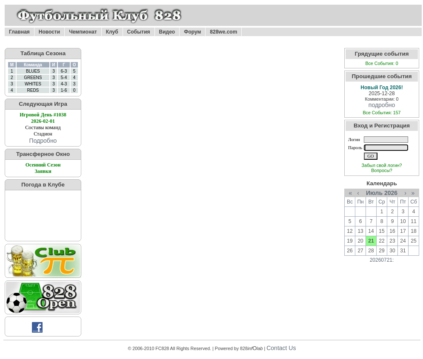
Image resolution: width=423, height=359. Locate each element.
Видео (167, 32)
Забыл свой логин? (382, 165)
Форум (192, 32)
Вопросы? (381, 170)
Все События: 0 (381, 63)
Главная (19, 32)
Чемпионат (83, 32)
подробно (382, 105)
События (138, 32)
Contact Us (281, 348)
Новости (49, 32)
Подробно (43, 140)
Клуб (112, 32)
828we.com (223, 32)
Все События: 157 (381, 112)
